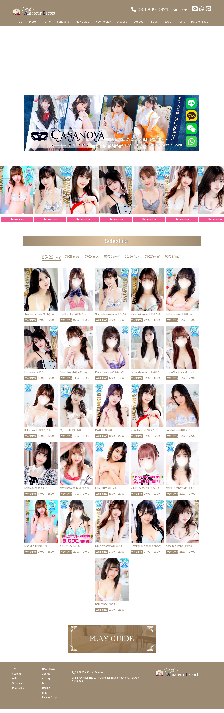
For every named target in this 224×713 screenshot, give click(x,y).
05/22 (51, 261)
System (33, 21)
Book (154, 21)
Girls (48, 21)
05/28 (172, 260)
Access (122, 21)
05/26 (132, 260)
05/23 (71, 260)
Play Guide (82, 21)
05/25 (112, 260)
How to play (103, 21)
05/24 (91, 260)
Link (182, 21)
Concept (138, 21)
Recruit (168, 21)
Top (19, 21)
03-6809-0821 (153, 9)
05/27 (152, 260)
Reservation (20, 223)
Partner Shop (199, 21)
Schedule (63, 21)
